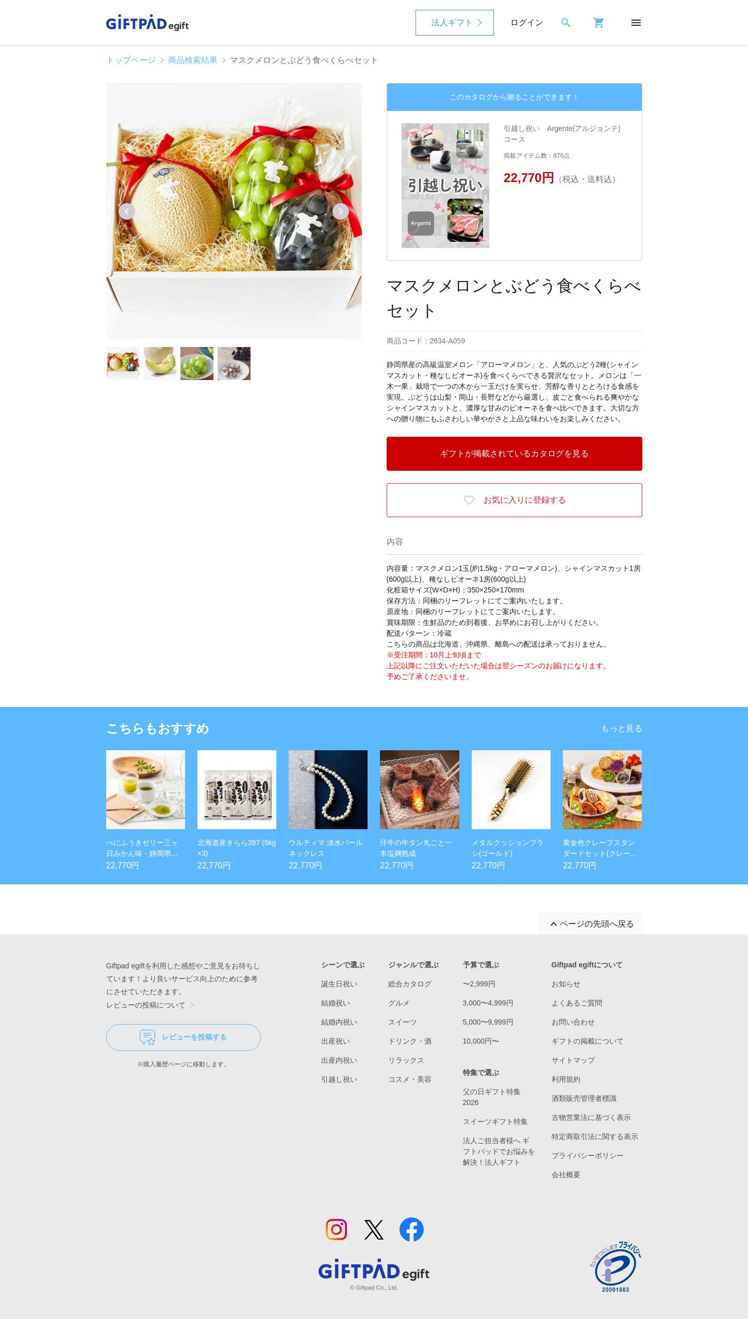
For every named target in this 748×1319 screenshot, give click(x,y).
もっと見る (621, 728)
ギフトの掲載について (588, 1041)
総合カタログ (409, 984)
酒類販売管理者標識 (584, 1098)
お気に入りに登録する (514, 500)
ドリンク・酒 (409, 1041)
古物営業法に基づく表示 (591, 1117)
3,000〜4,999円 (488, 1003)
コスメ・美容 (409, 1079)
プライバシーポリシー (588, 1155)
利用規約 (566, 1079)
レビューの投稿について (152, 1005)
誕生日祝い (339, 984)
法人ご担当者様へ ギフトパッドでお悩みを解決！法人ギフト (499, 1151)
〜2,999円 (479, 984)
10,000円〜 (481, 1041)
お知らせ (566, 984)
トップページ (131, 60)
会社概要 (566, 1174)
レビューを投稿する (183, 1037)
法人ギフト (452, 22)
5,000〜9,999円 (488, 1022)
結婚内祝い (339, 1022)
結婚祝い (335, 1003)
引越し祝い (339, 1079)
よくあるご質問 (577, 1003)
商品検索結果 (193, 60)
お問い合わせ (573, 1022)
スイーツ (402, 1022)
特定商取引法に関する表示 (595, 1136)
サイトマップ (573, 1060)
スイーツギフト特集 (495, 1121)
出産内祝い (339, 1060)
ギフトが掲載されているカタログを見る (514, 453)
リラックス (406, 1060)
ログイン (526, 22)
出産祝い (335, 1041)
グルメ (399, 1003)
